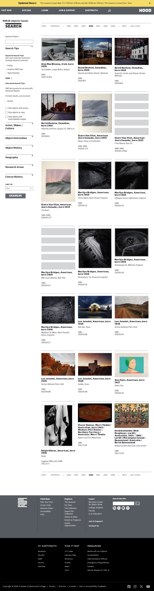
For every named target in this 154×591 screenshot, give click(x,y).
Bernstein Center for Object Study (96, 503)
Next (124, 26)
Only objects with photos (18, 108)
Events (68, 562)
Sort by (9, 184)
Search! (15, 196)
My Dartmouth (47, 546)
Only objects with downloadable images (17, 118)
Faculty (92, 511)
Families (41, 566)
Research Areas (14, 167)
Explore (26, 11)
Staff (40, 559)
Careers (90, 566)
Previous (55, 26)
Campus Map (70, 555)
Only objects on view (16, 113)
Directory (69, 559)
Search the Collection (69, 512)
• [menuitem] (47, 586)
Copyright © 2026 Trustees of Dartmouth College (24, 586)
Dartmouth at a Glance (97, 551)
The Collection (71, 508)
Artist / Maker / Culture (14, 127)
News (67, 566)
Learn (45, 11)
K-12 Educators (95, 514)
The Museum (70, 502)
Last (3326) (135, 26)
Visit (67, 570)
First (43, 26)
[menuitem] (48, 557)
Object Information (16, 138)
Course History (14, 176)
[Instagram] (135, 586)
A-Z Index (69, 551)
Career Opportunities (70, 524)
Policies (62, 586)
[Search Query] (123, 503)
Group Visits (45, 505)
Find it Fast (72, 546)
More (7, 78)
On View (68, 505)
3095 (105, 26)
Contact (72, 586)
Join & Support (67, 11)
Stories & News (71, 517)
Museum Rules (46, 508)
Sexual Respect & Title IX (98, 570)
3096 (113, 26)
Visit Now (6, 11)
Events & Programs (73, 520)
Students (42, 551)
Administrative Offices (97, 559)
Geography (11, 157)
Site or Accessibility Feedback (92, 586)
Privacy (52, 586)
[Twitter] (141, 586)
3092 (83, 26)
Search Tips (12, 48)
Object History (13, 147)
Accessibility (45, 511)
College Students (96, 508)
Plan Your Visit (46, 502)
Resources (94, 546)
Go (137, 503)
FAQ (42, 514)
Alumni (41, 562)
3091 (76, 26)
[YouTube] (148, 586)
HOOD (145, 10)
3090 (69, 26)
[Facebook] (129, 586)
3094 (98, 26)
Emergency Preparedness (98, 562)
